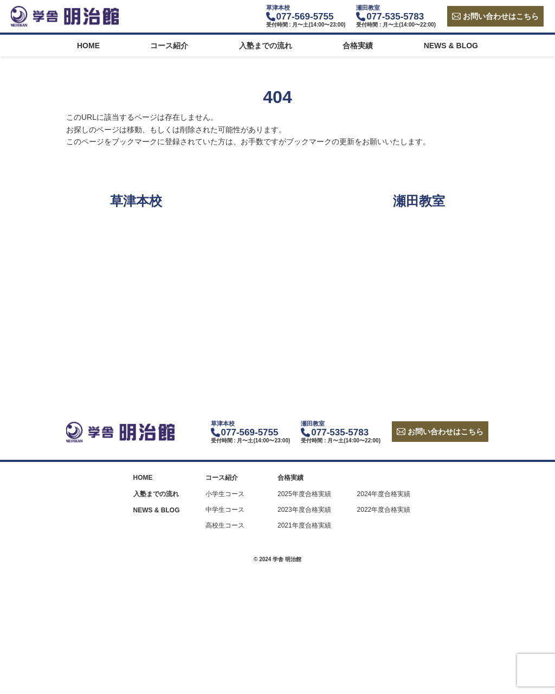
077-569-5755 (305, 16)
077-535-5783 (395, 16)
